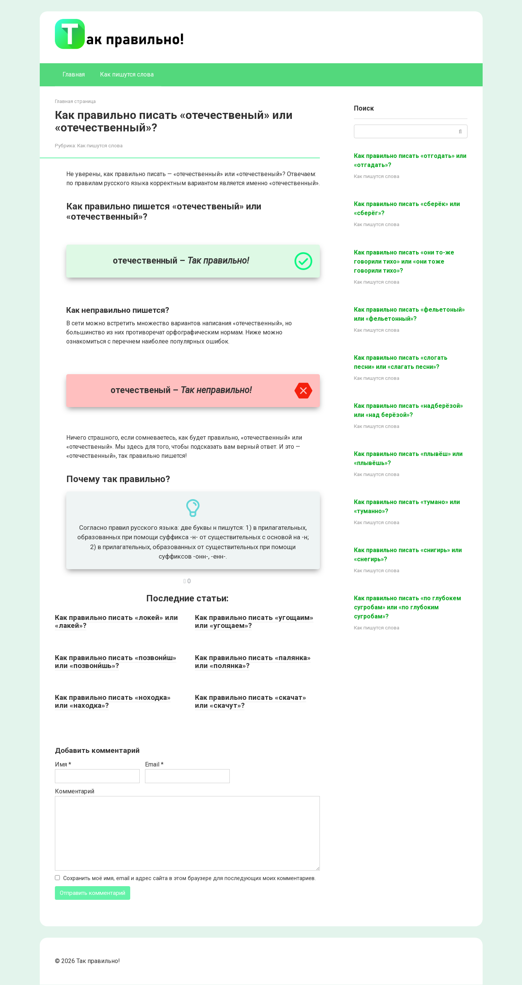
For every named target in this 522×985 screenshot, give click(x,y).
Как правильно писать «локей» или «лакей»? (116, 621)
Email (154, 764)
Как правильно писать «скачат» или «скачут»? (250, 701)
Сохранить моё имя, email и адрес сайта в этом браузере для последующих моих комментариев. (189, 878)
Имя (63, 764)
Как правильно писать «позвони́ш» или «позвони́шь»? (115, 661)
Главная (73, 74)
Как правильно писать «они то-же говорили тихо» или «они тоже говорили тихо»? (404, 261)
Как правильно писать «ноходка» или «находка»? (113, 701)
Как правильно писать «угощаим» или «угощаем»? (254, 621)
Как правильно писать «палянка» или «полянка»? (253, 661)
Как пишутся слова (127, 74)
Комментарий (74, 791)
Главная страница (75, 101)
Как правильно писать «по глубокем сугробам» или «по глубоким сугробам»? (407, 607)
